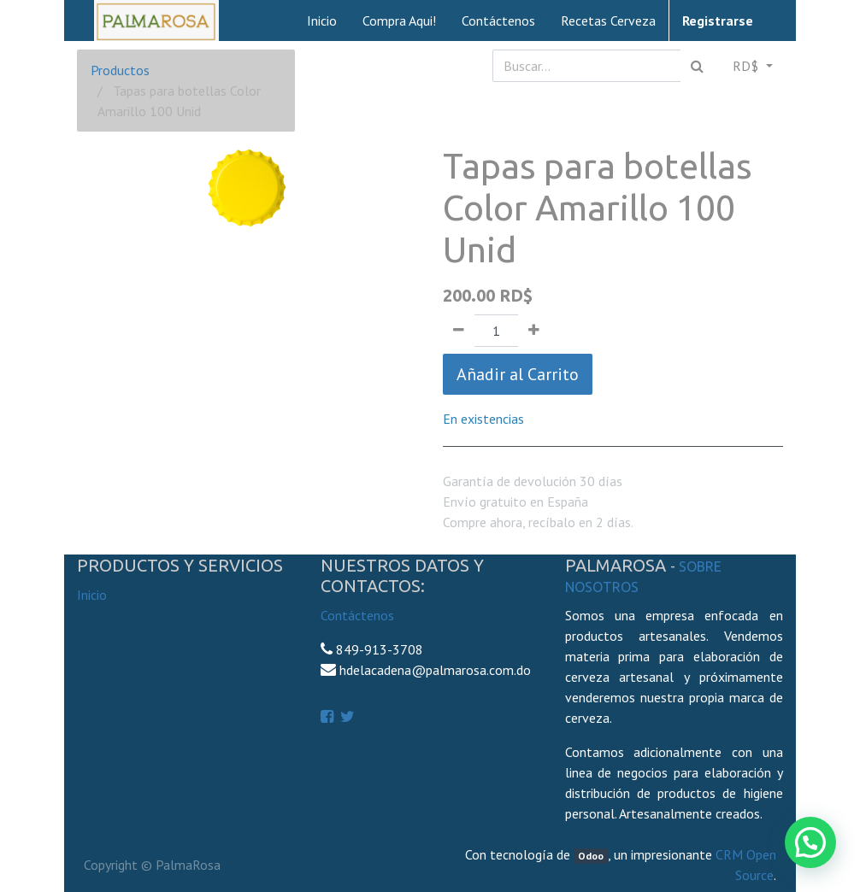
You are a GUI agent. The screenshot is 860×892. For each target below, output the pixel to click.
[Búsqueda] (697, 66)
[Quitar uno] (458, 330)
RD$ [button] (747, 65)
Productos (120, 70)
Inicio (92, 594)
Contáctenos (357, 615)
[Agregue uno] (534, 330)
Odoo (591, 855)
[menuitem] (322, 20)
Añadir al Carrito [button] (518, 374)
